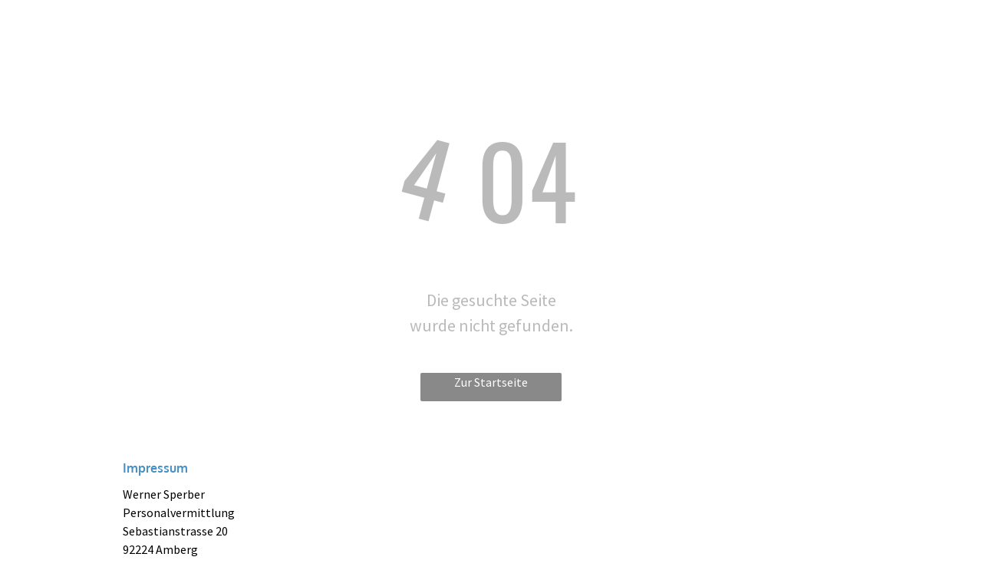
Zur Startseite (491, 382)
